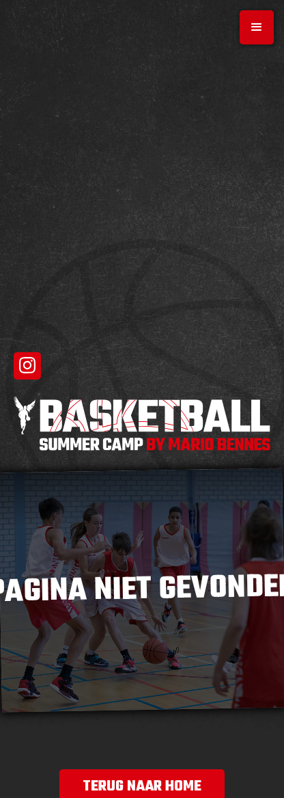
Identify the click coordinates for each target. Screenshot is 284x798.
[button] (257, 27)
